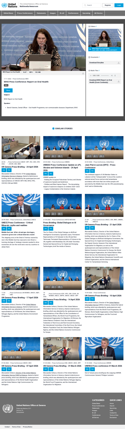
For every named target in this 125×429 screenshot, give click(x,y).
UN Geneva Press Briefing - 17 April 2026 (20, 297)
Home (112, 403)
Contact (7, 427)
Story (8, 90)
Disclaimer (113, 417)
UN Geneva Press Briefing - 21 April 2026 (103, 224)
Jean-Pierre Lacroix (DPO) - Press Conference (100, 166)
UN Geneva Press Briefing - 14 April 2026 (61, 299)
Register (108, 5)
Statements (41, 13)
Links (111, 410)
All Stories (98, 13)
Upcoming (86, 13)
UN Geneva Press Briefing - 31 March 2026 (62, 366)
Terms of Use (114, 415)
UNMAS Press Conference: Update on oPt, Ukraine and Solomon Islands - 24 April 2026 (62, 168)
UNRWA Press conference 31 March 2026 (103, 366)
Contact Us (113, 413)
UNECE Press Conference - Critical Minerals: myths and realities (17, 224)
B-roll (62, 13)
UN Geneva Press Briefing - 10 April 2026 (103, 295)
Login (119, 5)
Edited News (8, 13)
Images (53, 13)
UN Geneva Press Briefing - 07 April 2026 (20, 366)
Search (112, 406)
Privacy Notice (27, 427)
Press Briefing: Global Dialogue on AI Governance (59, 224)
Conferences (73, 13)
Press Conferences (25, 13)
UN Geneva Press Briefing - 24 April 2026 (20, 167)
